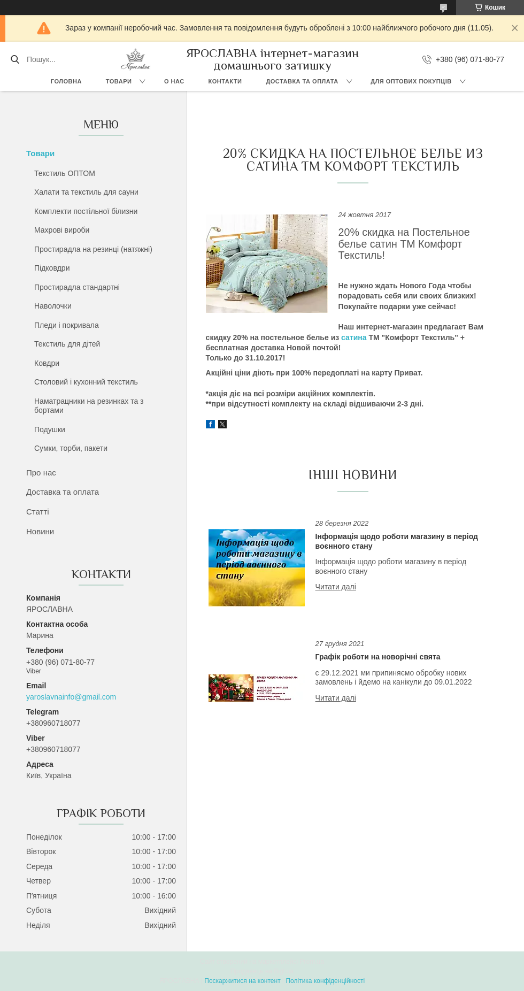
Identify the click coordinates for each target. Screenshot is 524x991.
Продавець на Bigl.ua (262, 971)
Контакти (225, 81)
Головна (66, 81)
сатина (353, 337)
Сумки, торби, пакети (70, 448)
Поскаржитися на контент (242, 981)
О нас (174, 81)
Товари (119, 81)
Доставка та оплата (302, 81)
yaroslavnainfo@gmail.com (71, 697)
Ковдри (46, 363)
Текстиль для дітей (67, 344)
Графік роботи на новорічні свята (378, 656)
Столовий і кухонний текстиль (86, 382)
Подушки (49, 429)
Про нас (41, 472)
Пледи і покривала (66, 325)
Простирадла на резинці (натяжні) (93, 249)
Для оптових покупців (411, 81)
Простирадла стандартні (77, 287)
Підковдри (52, 268)
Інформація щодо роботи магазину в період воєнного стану (396, 541)
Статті (37, 511)
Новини (40, 531)
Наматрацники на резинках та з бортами (89, 406)
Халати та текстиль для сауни (86, 192)
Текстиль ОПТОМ (64, 173)
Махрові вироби (61, 230)
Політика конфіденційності (325, 981)
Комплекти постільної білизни (85, 211)
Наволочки (53, 306)
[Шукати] (15, 59)
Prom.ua (312, 961)
